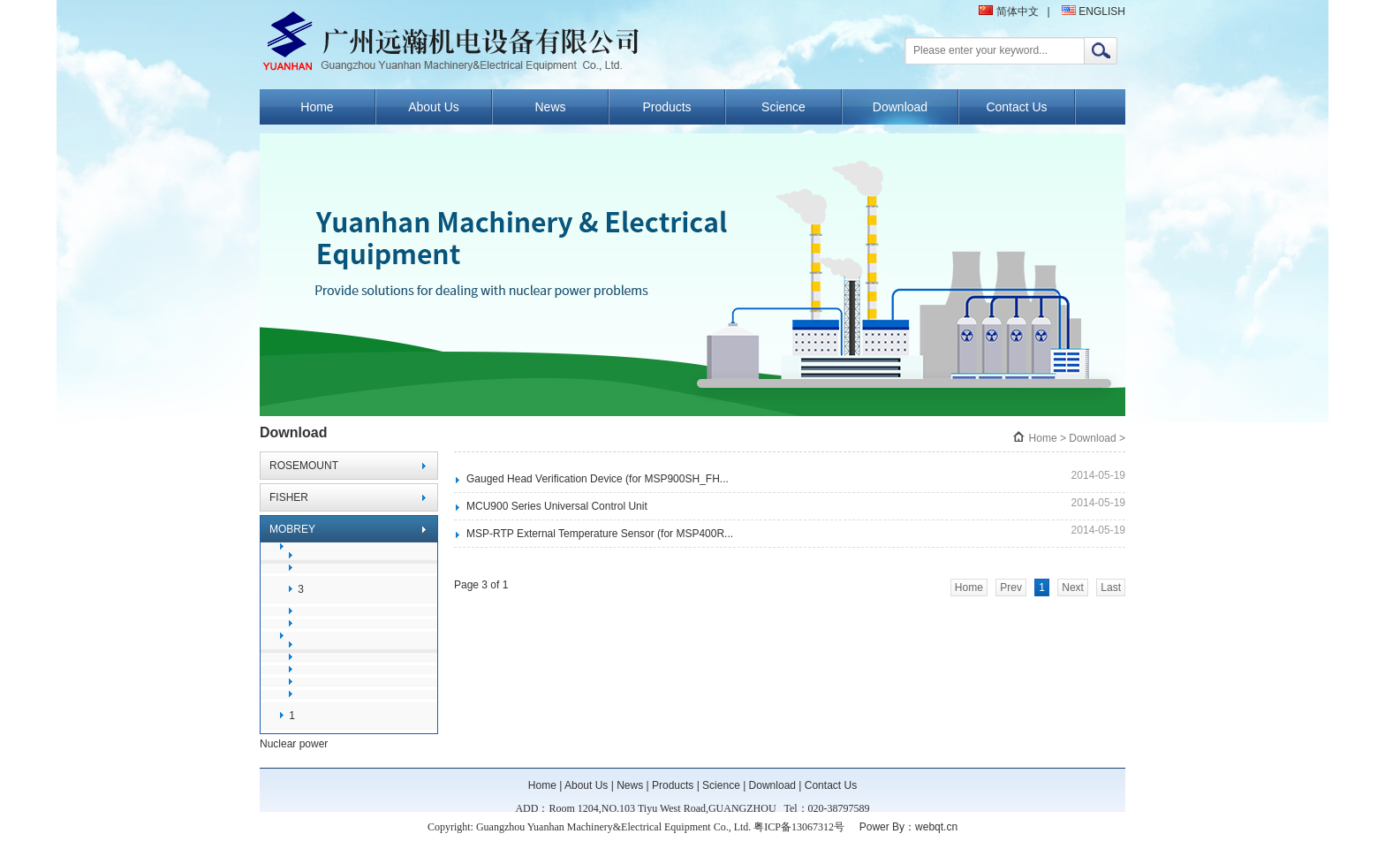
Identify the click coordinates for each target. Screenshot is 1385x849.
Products (666, 107)
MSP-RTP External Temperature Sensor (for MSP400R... (599, 533)
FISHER (288, 497)
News (549, 107)
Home (316, 107)
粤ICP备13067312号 (798, 827)
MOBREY (292, 529)
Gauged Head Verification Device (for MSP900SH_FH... (597, 479)
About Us (433, 107)
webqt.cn (936, 827)
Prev (1011, 587)
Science (783, 107)
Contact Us (1016, 107)
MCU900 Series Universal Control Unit (556, 506)
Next (1073, 587)
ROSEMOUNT (303, 465)
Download (900, 107)
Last (1111, 587)
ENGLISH (1093, 11)
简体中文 (1008, 11)
